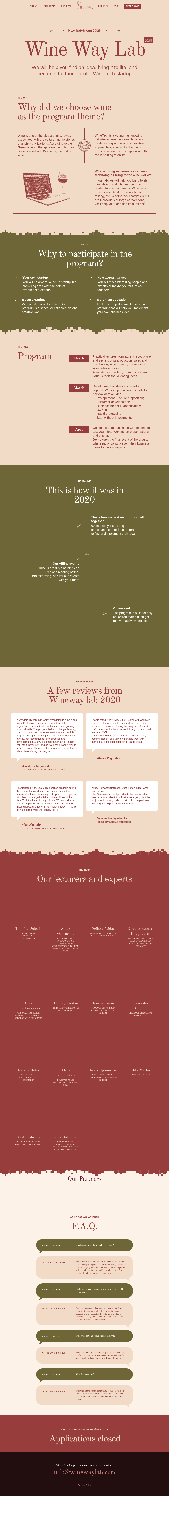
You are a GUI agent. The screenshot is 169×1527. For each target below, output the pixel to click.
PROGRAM (49, 6)
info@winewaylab (78, 1472)
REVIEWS (66, 6)
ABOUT (33, 6)
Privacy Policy (84, 1485)
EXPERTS (103, 6)
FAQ (116, 6)
